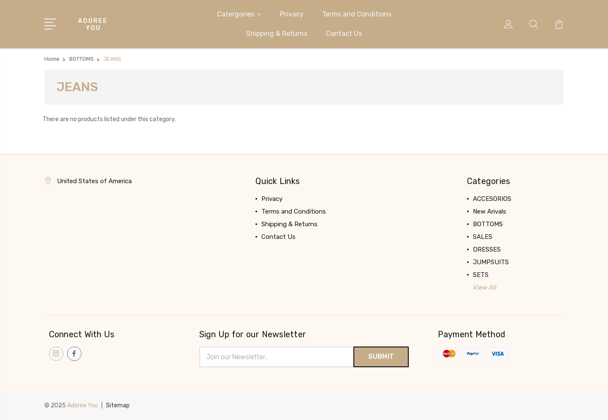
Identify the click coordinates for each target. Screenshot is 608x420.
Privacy (292, 14)
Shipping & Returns (276, 34)
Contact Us (344, 34)
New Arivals (489, 211)
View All (485, 287)
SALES (482, 237)
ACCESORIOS (492, 199)
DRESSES (487, 249)
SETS (481, 275)
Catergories (239, 14)
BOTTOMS (488, 224)
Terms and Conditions (356, 14)
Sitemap (118, 405)
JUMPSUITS (491, 262)
